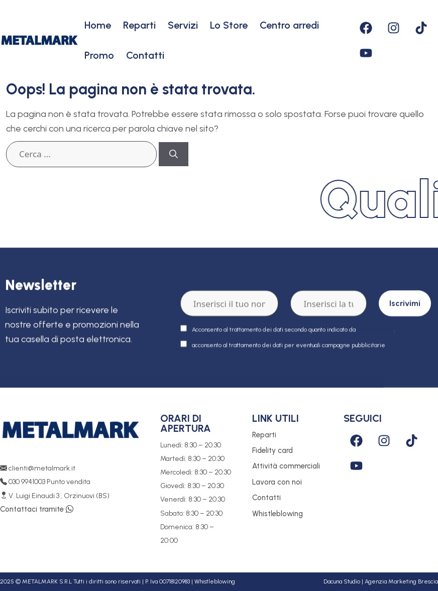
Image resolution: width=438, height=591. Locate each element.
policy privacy (375, 340)
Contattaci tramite (36, 509)
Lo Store (229, 25)
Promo (99, 55)
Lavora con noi (277, 482)
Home (97, 25)
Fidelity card (272, 450)
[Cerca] (173, 154)
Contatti (145, 55)
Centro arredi (289, 25)
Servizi (183, 25)
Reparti (139, 25)
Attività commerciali (286, 465)
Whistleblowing (277, 513)
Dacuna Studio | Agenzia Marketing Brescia (380, 581)
